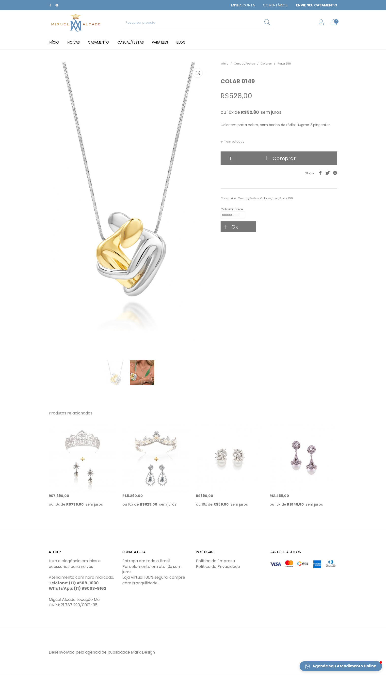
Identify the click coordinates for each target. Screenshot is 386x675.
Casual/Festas (244, 64)
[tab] (279, 188)
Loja (275, 198)
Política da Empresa (215, 561)
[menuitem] (243, 5)
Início (224, 64)
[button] (341, 666)
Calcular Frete (233, 210)
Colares (266, 64)
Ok (234, 226)
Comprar (284, 158)
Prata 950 (284, 64)
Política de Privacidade (218, 566)
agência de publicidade (107, 652)
